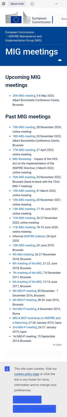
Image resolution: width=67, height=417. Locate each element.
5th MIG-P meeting (24, 291)
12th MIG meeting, (24, 218)
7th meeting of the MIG (27, 272)
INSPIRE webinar (34, 236)
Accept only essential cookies (34, 408)
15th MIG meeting (24, 191)
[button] (17, 3)
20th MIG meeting (24, 95)
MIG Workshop (22, 159)
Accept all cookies (27, 399)
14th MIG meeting (24, 200)
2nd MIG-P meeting (25, 327)
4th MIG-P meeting (24, 300)
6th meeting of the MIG (27, 282)
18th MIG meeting (24, 136)
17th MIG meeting (24, 150)
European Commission (19, 32)
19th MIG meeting (24, 127)
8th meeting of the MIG (27, 263)
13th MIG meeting (24, 209)
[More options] (56, 3)
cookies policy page (26, 374)
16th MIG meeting (24, 177)
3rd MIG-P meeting (24, 309)
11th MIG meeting (24, 227)
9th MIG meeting (23, 254)
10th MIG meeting (24, 245)
